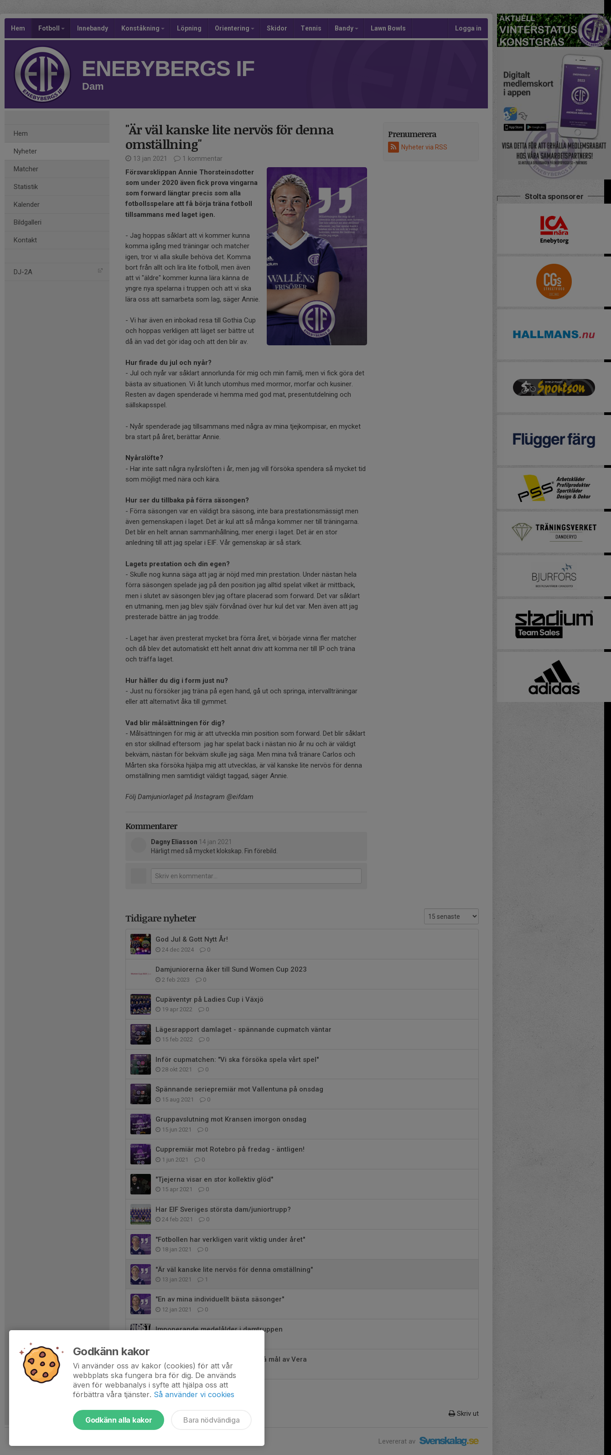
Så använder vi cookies (194, 1394)
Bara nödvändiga (211, 1419)
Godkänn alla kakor (118, 1419)
